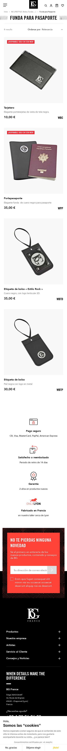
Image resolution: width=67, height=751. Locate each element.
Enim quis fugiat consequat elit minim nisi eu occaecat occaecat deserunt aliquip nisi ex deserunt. (34, 582)
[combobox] (52, 30)
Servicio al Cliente (16, 651)
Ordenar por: (34, 29)
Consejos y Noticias (17, 658)
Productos (12, 631)
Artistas (10, 645)
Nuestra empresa (16, 638)
